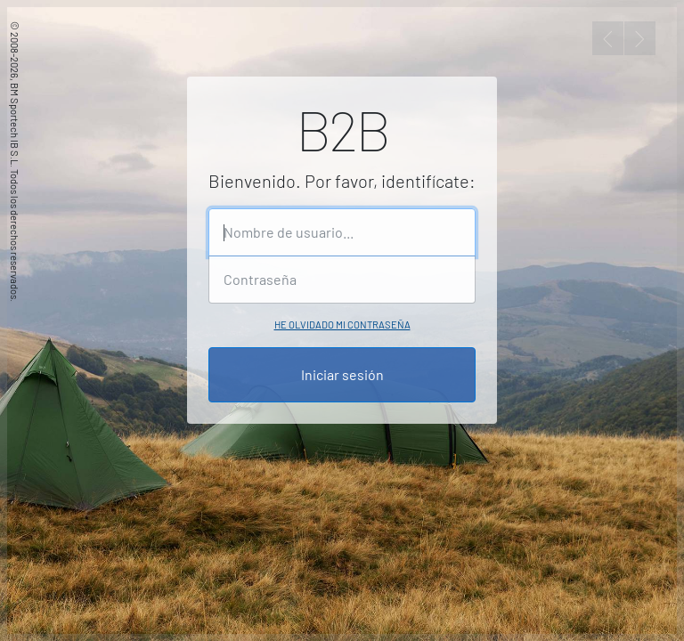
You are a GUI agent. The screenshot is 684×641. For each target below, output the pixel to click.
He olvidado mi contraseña (342, 324)
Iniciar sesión (342, 374)
